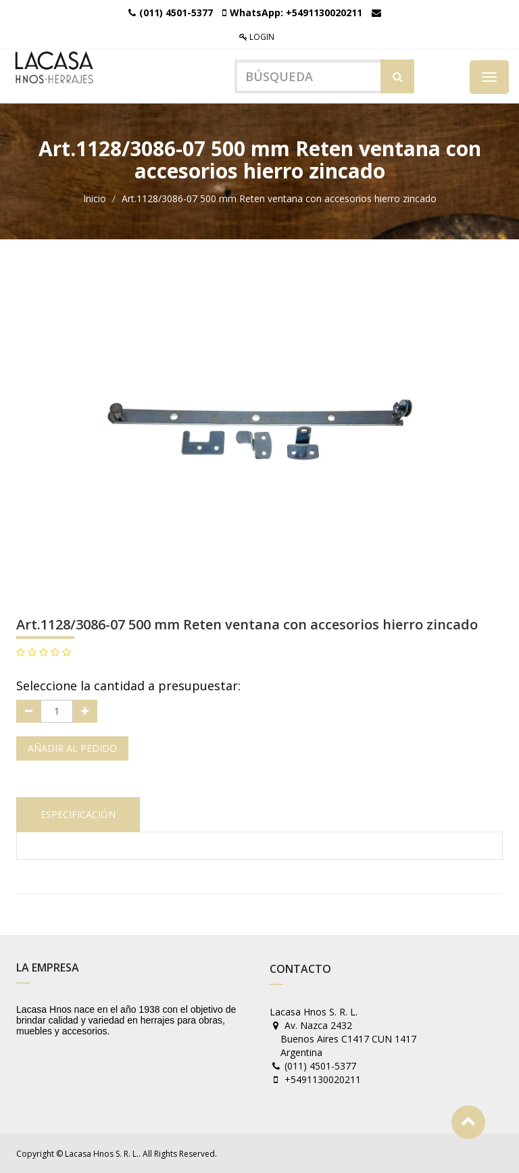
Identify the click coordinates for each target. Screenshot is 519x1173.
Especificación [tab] (78, 814)
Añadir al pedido (72, 748)
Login (256, 37)
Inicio (94, 198)
